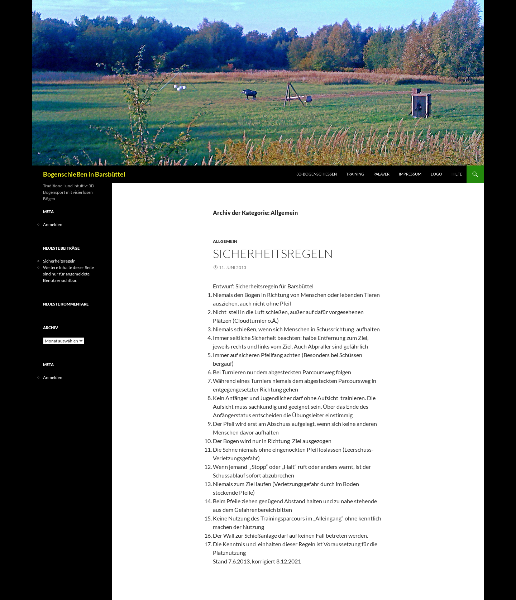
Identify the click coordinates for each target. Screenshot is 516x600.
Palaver (381, 174)
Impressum (410, 174)
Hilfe (457, 174)
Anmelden (52, 224)
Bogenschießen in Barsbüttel (84, 174)
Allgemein (225, 241)
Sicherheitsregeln (273, 253)
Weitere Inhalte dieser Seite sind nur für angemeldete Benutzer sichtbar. (68, 274)
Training (355, 174)
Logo (436, 174)
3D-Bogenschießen (316, 174)
